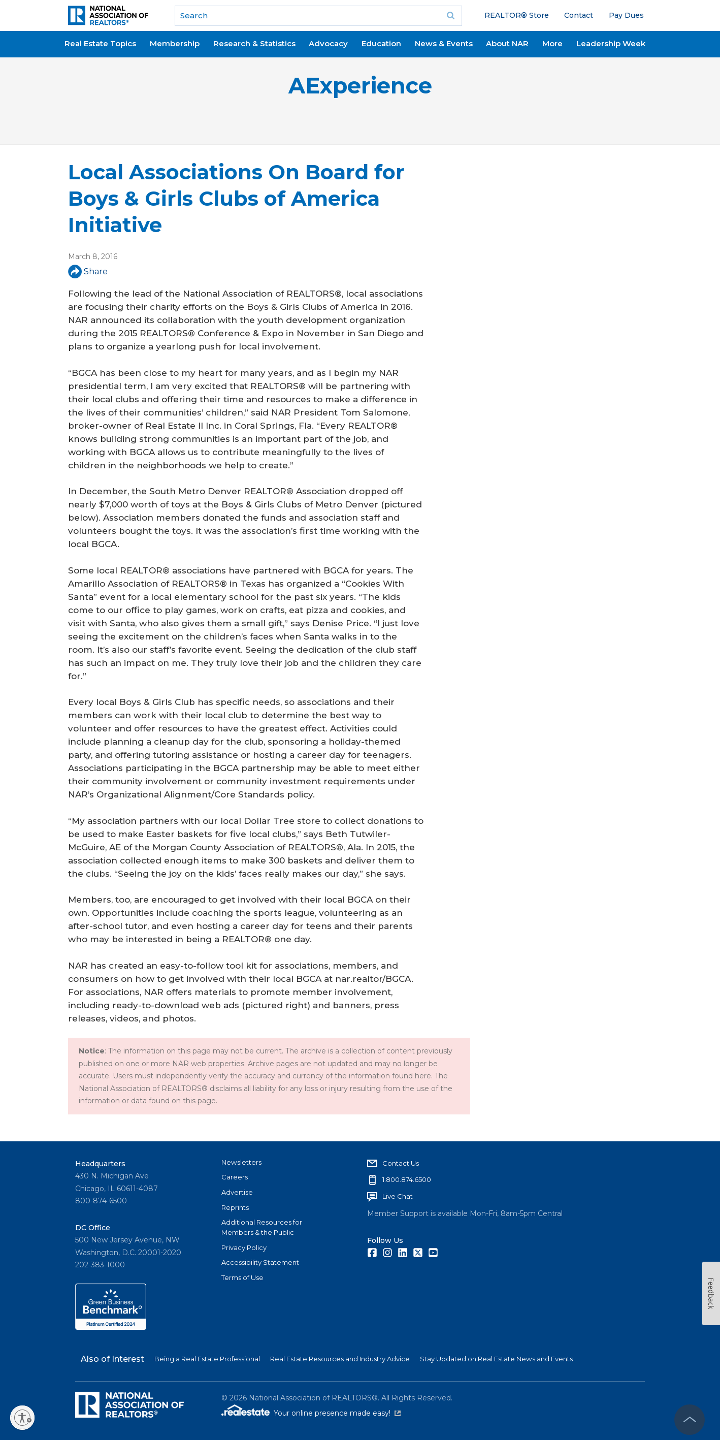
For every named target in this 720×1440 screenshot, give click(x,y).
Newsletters (241, 1162)
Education (381, 43)
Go (451, 16)
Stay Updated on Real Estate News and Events (496, 1359)
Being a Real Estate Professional (207, 1359)
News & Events (444, 43)
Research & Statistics (254, 43)
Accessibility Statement (260, 1262)
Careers (234, 1177)
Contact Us (400, 1163)
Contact (578, 15)
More (552, 43)
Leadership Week (610, 43)
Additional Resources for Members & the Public (261, 1227)
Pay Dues (626, 15)
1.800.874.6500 (406, 1179)
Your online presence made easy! (337, 1413)
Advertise (237, 1192)
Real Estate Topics (100, 43)
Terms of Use (242, 1277)
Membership (175, 43)
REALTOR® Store (516, 15)
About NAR (507, 43)
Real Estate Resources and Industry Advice (340, 1359)
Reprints (235, 1207)
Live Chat (397, 1196)
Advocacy (328, 43)
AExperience (360, 85)
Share (88, 271)
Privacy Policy (244, 1247)
